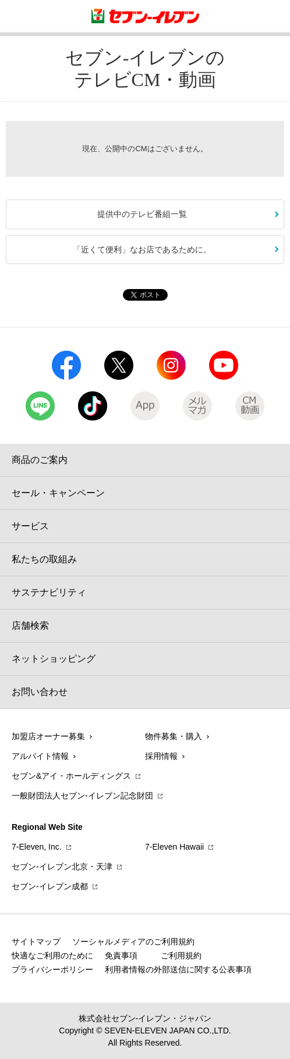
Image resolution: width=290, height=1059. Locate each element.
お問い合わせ (40, 692)
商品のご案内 (40, 460)
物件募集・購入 (173, 736)
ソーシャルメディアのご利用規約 (133, 941)
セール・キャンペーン (58, 493)
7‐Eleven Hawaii (174, 846)
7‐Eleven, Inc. (37, 846)
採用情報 (161, 756)
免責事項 (121, 955)
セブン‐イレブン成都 (50, 886)
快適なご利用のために (52, 955)
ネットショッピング (54, 659)
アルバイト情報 (40, 756)
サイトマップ (36, 941)
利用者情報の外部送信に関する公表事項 (178, 969)
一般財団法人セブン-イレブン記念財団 (82, 795)
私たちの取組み (44, 559)
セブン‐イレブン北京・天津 (62, 866)
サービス (30, 526)
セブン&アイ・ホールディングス (71, 775)
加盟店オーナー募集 (48, 736)
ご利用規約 (181, 955)
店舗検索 (30, 625)
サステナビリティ (49, 592)
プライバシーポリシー (52, 969)
